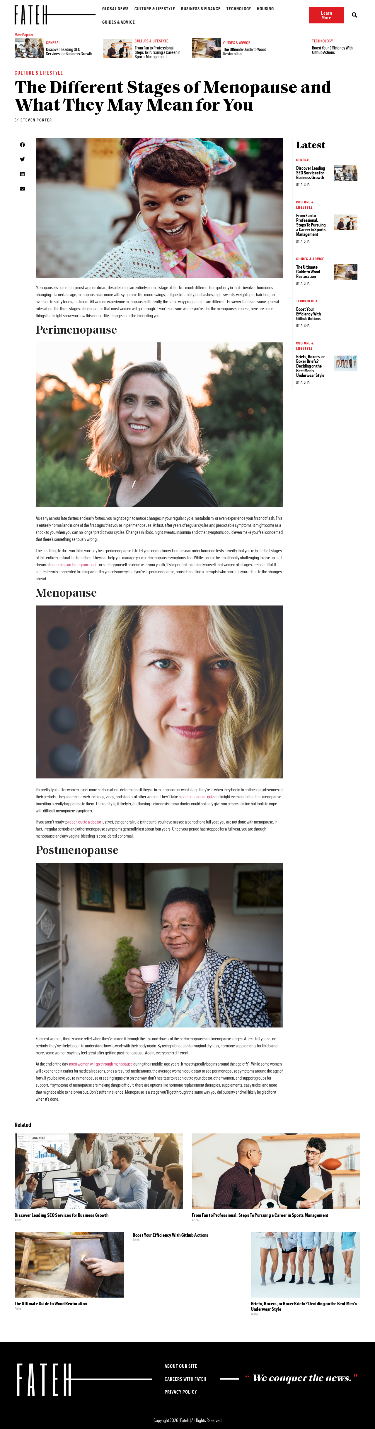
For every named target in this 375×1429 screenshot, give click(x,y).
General (54, 42)
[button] (22, 144)
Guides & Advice (109, 21)
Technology (230, 8)
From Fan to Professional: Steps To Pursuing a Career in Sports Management (158, 52)
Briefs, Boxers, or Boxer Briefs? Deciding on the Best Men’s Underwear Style (310, 366)
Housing (256, 8)
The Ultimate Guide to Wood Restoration (245, 51)
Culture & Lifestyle (146, 8)
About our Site (181, 1366)
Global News (106, 8)
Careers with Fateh (186, 1379)
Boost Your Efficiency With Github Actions (333, 50)
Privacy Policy (181, 1391)
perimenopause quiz (197, 796)
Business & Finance (192, 8)
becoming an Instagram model (74, 564)
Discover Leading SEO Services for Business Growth (70, 51)
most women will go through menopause (101, 1063)
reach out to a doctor (84, 821)
